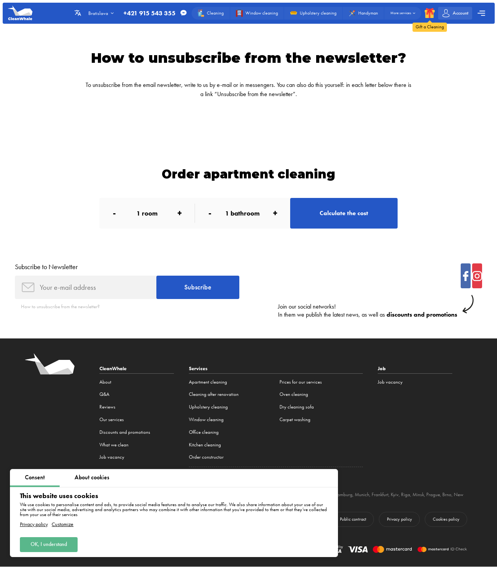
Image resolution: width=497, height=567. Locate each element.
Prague (433, 494)
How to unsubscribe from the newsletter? (60, 307)
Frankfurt (380, 494)
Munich (362, 494)
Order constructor (206, 457)
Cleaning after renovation (214, 394)
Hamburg (343, 494)
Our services (111, 419)
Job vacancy (111, 457)
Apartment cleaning (208, 382)
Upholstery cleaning (208, 407)
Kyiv (395, 494)
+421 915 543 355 (149, 13)
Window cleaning (206, 419)
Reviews (107, 407)
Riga (405, 494)
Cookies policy (446, 519)
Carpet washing (294, 419)
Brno (447, 494)
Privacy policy (34, 524)
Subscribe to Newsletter (46, 267)
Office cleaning (204, 432)
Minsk (418, 494)
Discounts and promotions (124, 432)
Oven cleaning (293, 394)
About (105, 382)
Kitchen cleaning (205, 445)
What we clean (113, 445)
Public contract (353, 519)
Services (198, 368)
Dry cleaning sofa (296, 407)
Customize (62, 524)
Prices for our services (300, 382)
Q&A (104, 394)
